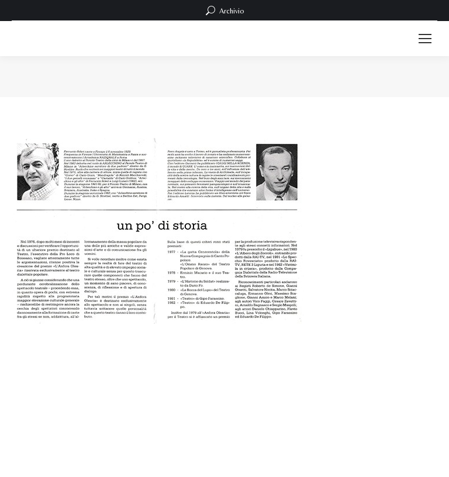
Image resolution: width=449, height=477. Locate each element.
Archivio (225, 10)
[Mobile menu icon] (425, 38)
